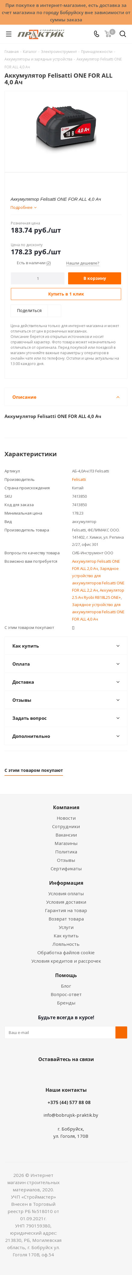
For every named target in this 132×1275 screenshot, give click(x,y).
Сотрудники (66, 826)
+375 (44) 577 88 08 (69, 1102)
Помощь (66, 975)
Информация (66, 883)
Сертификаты (66, 868)
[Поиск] (123, 35)
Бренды (66, 1003)
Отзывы (66, 860)
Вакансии (66, 835)
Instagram (72, 1073)
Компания (66, 807)
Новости (66, 818)
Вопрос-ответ (66, 994)
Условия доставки (66, 902)
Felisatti (79, 479)
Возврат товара (66, 919)
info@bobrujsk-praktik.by (70, 1115)
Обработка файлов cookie (66, 952)
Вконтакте (42, 1073)
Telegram (87, 1073)
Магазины (66, 843)
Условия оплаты (66, 893)
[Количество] (38, 278)
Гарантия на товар (66, 910)
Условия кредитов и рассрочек (66, 961)
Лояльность (66, 944)
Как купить (66, 936)
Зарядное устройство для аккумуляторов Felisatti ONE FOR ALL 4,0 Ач (98, 612)
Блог (66, 986)
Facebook (57, 1073)
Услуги (66, 927)
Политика (66, 852)
